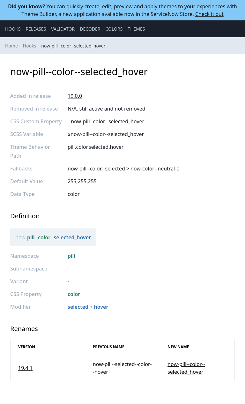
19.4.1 (25, 368)
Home (11, 46)
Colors (113, 29)
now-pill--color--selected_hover (73, 46)
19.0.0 (75, 95)
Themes (136, 29)
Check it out (209, 14)
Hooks (13, 29)
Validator (63, 29)
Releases (36, 29)
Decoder (90, 29)
